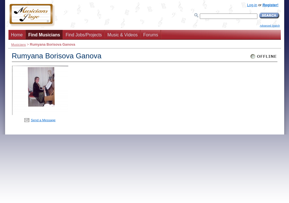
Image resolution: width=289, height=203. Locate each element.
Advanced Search (270, 25)
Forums (150, 34)
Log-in (252, 5)
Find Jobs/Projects (84, 34)
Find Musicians (44, 34)
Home (17, 34)
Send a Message (43, 120)
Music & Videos (123, 34)
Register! (270, 5)
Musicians (18, 44)
